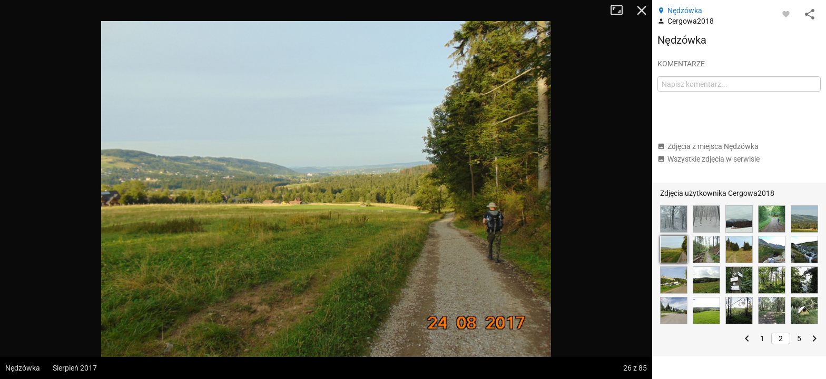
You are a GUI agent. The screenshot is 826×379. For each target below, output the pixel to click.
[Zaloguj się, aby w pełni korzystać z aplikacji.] (786, 13)
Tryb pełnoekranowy (620, 10)
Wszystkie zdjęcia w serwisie (708, 159)
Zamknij (641, 10)
